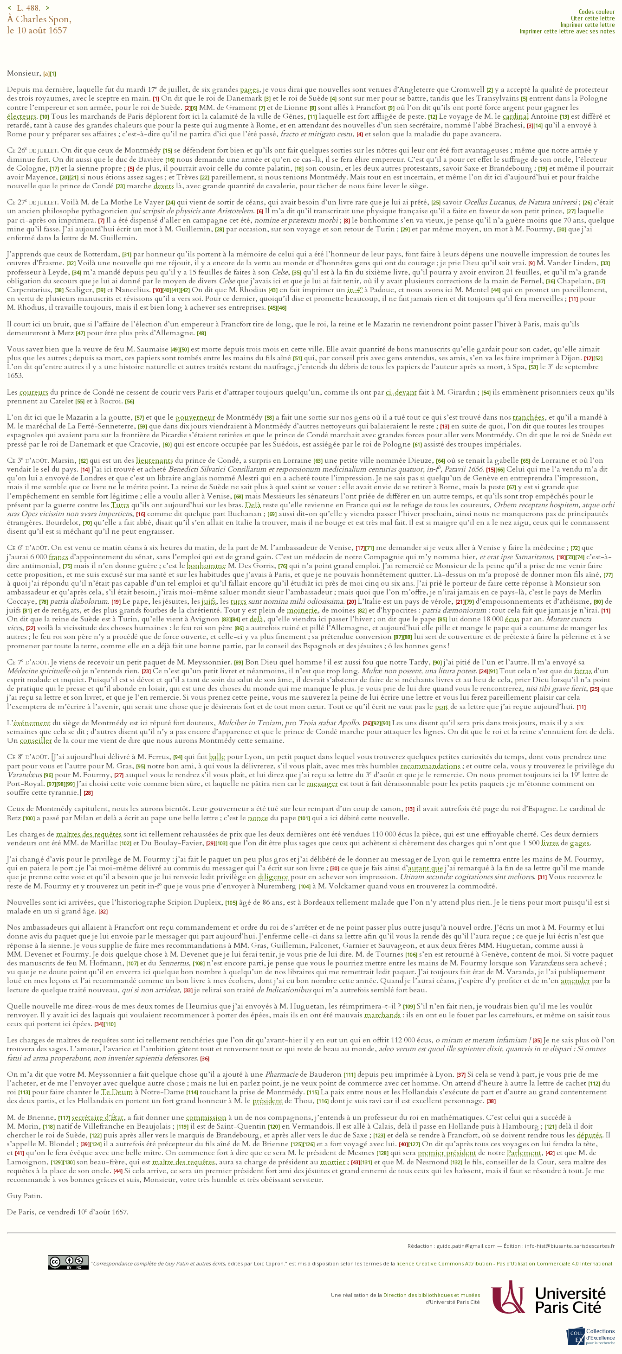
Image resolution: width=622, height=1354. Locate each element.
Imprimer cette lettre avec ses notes (567, 31)
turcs (238, 601)
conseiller (36, 740)
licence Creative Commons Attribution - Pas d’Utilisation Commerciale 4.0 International (504, 1263)
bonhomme (206, 566)
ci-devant (401, 392)
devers (164, 186)
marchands (382, 1015)
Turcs (120, 505)
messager (322, 784)
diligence (273, 877)
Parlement (524, 1153)
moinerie (302, 610)
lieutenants (154, 460)
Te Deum (117, 1092)
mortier (332, 1162)
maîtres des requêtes (89, 834)
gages (580, 843)
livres (550, 843)
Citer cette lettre (593, 18)
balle (217, 757)
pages (249, 89)
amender (575, 981)
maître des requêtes (183, 1162)
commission (206, 1117)
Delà (253, 505)
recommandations (430, 766)
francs (58, 557)
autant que (425, 868)
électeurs (21, 116)
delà (256, 619)
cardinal (516, 116)
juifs (209, 601)
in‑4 (355, 290)
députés (589, 1135)
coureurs (33, 392)
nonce (258, 818)
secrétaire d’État (97, 1117)
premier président (447, 1153)
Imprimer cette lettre (588, 25)
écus (512, 619)
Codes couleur (597, 12)
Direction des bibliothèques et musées (431, 1294)
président (268, 1101)
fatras (583, 671)
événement (32, 723)
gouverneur (195, 417)
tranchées (528, 417)
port (441, 707)
